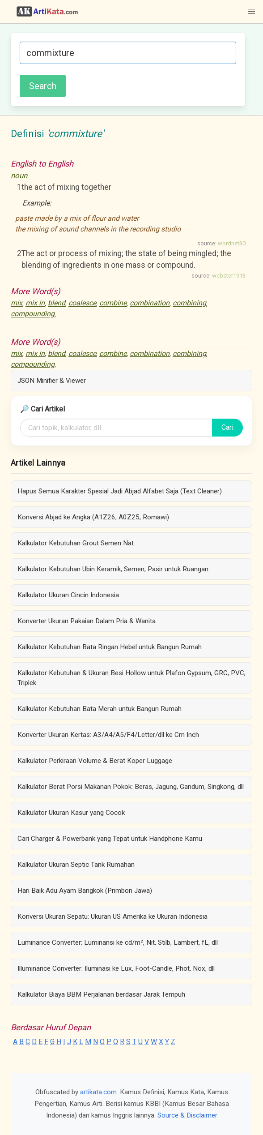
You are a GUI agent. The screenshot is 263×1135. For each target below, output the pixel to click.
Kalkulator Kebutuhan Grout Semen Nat (75, 543)
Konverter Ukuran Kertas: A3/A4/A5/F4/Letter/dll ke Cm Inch (108, 735)
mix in (35, 303)
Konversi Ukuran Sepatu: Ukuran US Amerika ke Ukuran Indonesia (112, 916)
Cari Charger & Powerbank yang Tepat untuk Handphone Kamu (109, 839)
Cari (227, 427)
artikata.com (98, 1092)
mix (16, 303)
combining (189, 303)
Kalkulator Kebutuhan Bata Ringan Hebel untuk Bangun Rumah (109, 647)
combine (113, 303)
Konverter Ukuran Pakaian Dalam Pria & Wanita (86, 621)
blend (56, 303)
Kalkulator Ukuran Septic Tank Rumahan (76, 865)
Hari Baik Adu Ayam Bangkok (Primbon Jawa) (84, 891)
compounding (33, 314)
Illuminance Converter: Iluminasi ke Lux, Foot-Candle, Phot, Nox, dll (116, 968)
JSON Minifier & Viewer (51, 381)
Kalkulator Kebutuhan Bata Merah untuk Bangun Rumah (99, 709)
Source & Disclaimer (187, 1115)
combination (150, 303)
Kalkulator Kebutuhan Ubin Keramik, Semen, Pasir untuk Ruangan (112, 569)
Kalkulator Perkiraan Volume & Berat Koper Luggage (94, 761)
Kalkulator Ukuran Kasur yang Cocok (71, 813)
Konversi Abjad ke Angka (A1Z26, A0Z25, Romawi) (93, 517)
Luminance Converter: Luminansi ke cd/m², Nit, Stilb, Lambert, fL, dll (117, 942)
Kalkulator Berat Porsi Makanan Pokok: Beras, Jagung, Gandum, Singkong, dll (130, 787)
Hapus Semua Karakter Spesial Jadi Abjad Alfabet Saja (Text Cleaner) (119, 491)
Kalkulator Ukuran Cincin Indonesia (68, 595)
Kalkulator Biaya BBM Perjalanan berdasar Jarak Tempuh (101, 994)
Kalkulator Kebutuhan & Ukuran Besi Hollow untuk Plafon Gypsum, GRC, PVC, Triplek (131, 678)
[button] (251, 11)
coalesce (82, 303)
